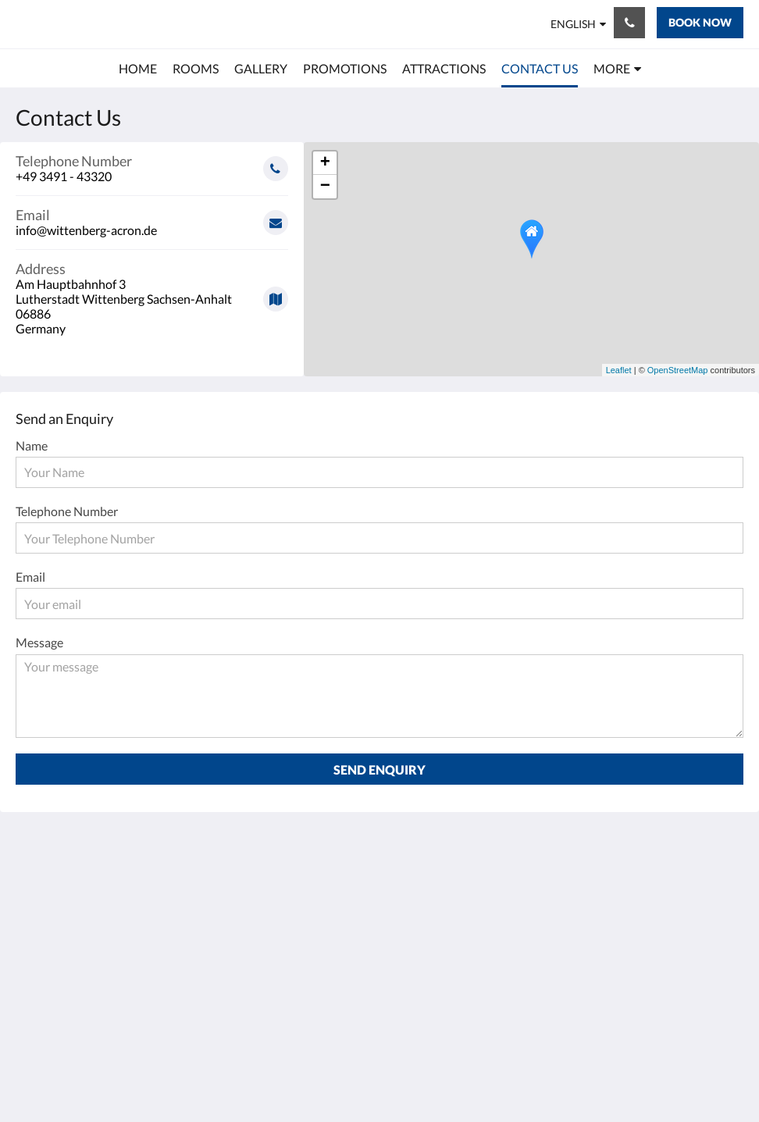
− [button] (325, 186)
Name (32, 445)
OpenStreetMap (677, 370)
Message (39, 642)
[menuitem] (138, 68)
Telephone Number (67, 511)
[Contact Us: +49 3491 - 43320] (629, 22)
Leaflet (619, 370)
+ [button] (325, 163)
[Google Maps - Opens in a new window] (152, 293)
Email (30, 576)
